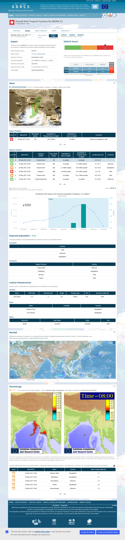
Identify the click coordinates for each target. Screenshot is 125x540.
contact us (98, 1)
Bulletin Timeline (15, 150)
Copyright (64, 504)
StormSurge (15, 385)
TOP (114, 83)
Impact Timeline (15, 131)
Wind (75, 64)
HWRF (72, 35)
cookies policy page (41, 531)
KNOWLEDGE (73, 15)
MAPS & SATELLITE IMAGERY (54, 15)
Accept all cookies (87, 532)
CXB (31, 296)
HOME (11, 15)
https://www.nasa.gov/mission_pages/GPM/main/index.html (28, 337)
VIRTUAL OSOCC (35, 15)
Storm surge (90, 64)
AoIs (34, 235)
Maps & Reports (41, 31)
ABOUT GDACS (85, 501)
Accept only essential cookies (108, 532)
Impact (27, 31)
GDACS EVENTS (21, 15)
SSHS (68, 87)
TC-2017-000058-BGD (38, 54)
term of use (90, 1)
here (82, 57)
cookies (114, 504)
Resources (65, 31)
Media (54, 31)
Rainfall (102, 64)
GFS (63, 35)
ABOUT (82, 15)
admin (114, 1)
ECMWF (80, 35)
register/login (106, 1)
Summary (16, 31)
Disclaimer (56, 504)
